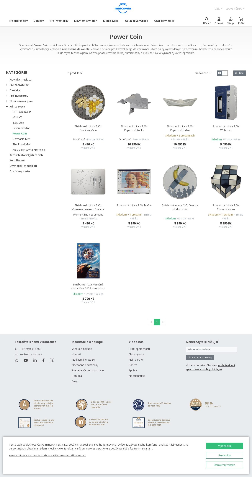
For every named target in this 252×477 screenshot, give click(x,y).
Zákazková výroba (136, 21)
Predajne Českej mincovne (88, 370)
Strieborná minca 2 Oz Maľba (134, 205)
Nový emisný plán (85, 21)
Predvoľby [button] (225, 455)
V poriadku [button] (224, 446)
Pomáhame (17, 160)
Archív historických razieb (26, 155)
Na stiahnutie (137, 376)
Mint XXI (17, 117)
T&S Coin (18, 122)
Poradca (77, 376)
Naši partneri (136, 359)
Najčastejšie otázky (83, 359)
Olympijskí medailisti (23, 166)
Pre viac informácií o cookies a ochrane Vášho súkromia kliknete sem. (47, 455)
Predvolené (201, 73)
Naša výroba (136, 354)
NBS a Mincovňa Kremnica (29, 149)
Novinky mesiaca (21, 79)
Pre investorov (59, 21)
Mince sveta (111, 21)
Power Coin (20, 133)
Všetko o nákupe (82, 349)
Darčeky (39, 21)
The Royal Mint (22, 144)
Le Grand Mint (21, 128)
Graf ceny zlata (164, 21)
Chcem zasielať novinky (200, 357)
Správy (133, 370)
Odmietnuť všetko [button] (224, 465)
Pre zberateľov (18, 21)
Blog (74, 381)
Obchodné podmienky (85, 365)
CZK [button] (217, 8)
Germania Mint (21, 139)
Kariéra (133, 365)
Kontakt (76, 354)
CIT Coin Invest (22, 112)
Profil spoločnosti (139, 349)
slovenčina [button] (233, 8)
